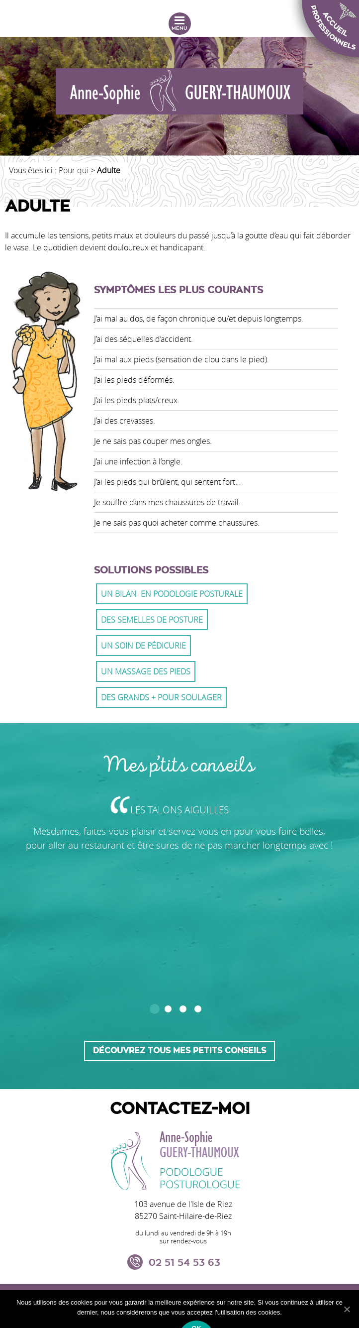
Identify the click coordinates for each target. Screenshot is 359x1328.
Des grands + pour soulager (161, 697)
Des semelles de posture (152, 619)
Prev (35, 1002)
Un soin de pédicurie (143, 645)
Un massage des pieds (145, 671)
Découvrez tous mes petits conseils (179, 1050)
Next (324, 1002)
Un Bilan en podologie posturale (172, 593)
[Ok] (347, 1309)
